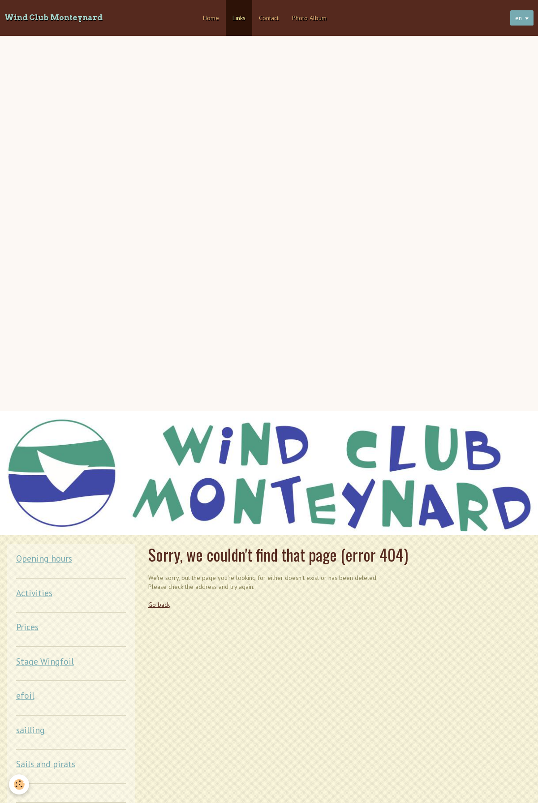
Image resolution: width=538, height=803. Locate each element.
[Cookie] (19, 784)
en (518, 18)
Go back (159, 605)
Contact (269, 18)
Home (211, 18)
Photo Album (309, 18)
